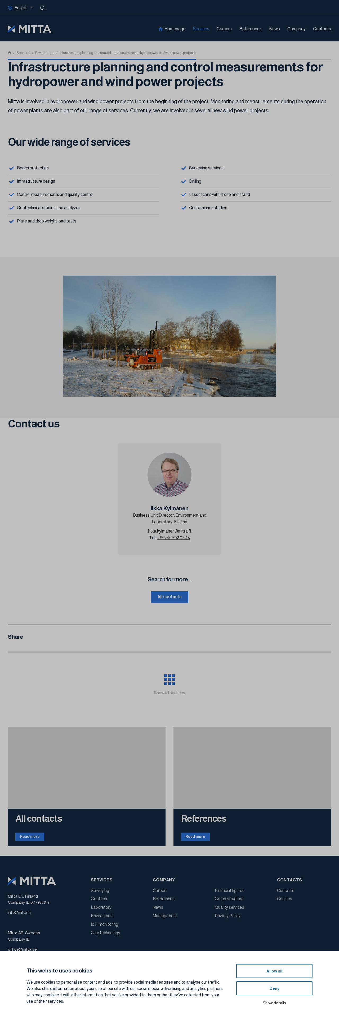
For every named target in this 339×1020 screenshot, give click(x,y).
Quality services (229, 911)
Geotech (99, 902)
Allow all (274, 971)
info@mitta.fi (19, 916)
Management (165, 919)
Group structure (229, 902)
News (274, 28)
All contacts (169, 597)
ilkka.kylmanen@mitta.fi (169, 531)
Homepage (174, 28)
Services (201, 28)
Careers (224, 28)
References (250, 28)
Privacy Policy (227, 919)
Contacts (322, 28)
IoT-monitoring (104, 927)
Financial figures (229, 894)
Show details (274, 1003)
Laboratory (101, 911)
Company (296, 28)
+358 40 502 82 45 (173, 537)
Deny (274, 988)
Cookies (284, 902)
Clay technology (105, 936)
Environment (102, 919)
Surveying (100, 894)
